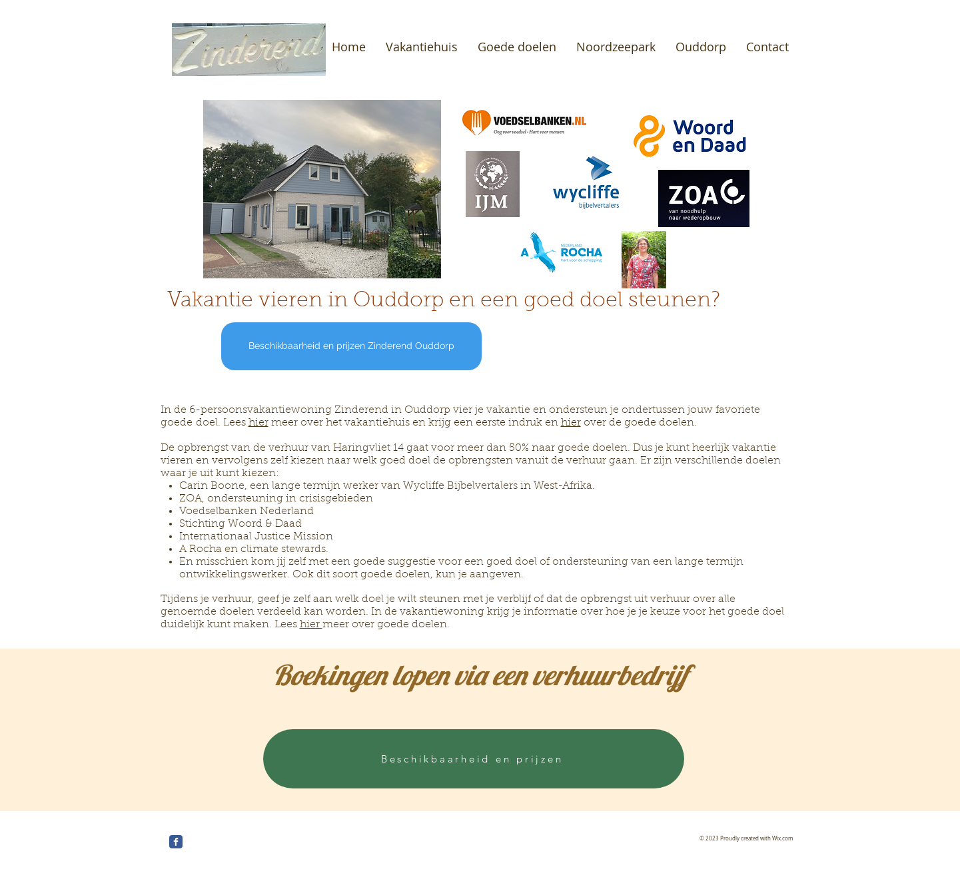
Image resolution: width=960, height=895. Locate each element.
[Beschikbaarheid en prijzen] (473, 758)
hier (258, 423)
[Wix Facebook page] (176, 841)
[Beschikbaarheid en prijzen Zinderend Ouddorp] (351, 346)
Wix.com (782, 838)
